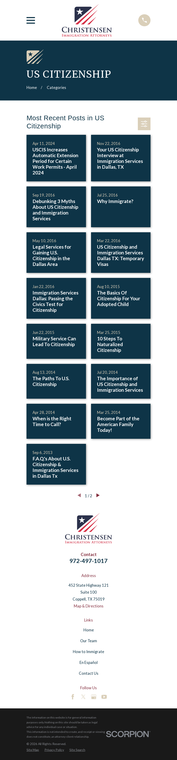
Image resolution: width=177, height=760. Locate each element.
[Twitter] (83, 696)
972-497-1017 (88, 560)
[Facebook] (72, 696)
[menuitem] (33, 750)
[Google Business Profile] (93, 696)
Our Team (88, 641)
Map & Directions (88, 606)
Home (88, 630)
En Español (89, 662)
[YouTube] (104, 696)
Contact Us (88, 673)
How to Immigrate (88, 651)
